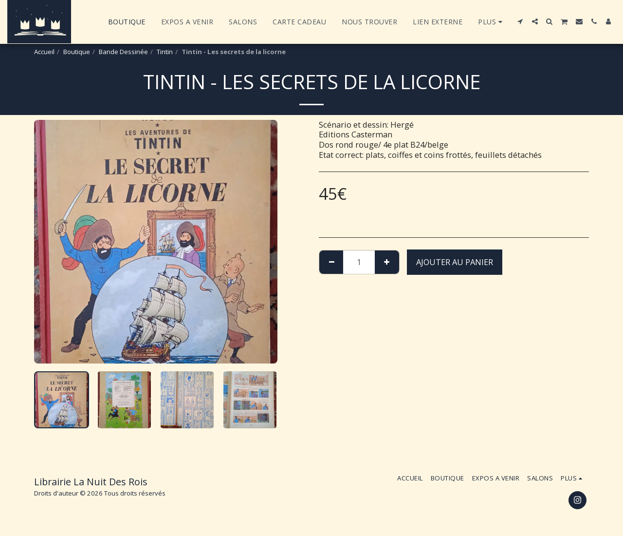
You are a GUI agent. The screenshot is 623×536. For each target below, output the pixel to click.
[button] (520, 21)
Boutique (76, 51)
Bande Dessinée (123, 51)
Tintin (165, 51)
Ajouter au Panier (454, 262)
